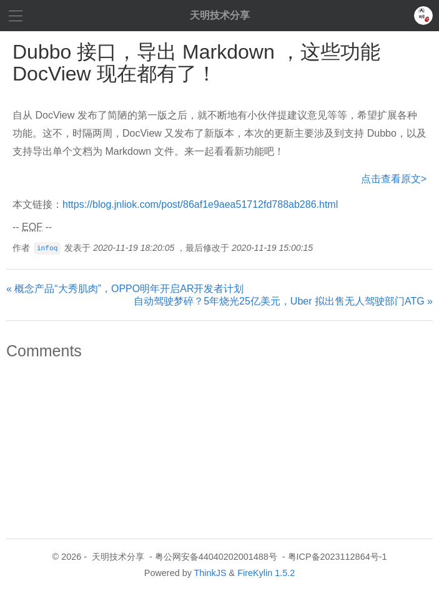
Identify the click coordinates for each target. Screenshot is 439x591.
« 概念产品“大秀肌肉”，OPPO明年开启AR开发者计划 (125, 288)
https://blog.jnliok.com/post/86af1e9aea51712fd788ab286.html (200, 204)
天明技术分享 (220, 15)
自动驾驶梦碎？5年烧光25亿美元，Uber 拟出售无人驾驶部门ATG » (283, 301)
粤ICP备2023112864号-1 (337, 557)
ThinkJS (210, 573)
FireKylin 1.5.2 (266, 573)
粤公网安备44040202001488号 (216, 557)
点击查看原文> (394, 178)
